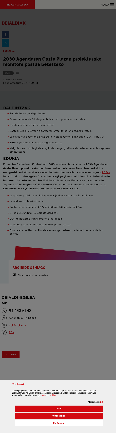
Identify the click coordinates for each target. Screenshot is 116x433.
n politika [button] (49, 395)
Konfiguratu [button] (73, 422)
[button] (101, 402)
